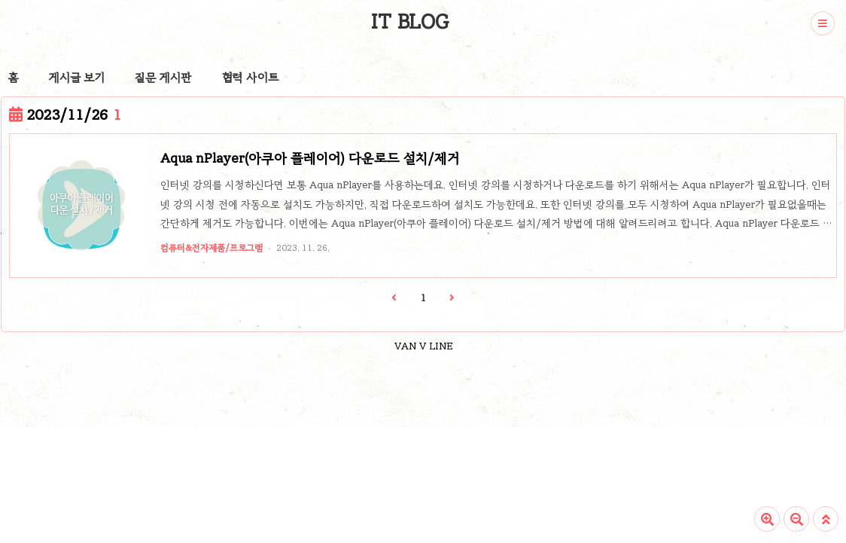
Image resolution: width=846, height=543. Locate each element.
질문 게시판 (163, 77)
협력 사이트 (250, 77)
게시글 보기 (76, 77)
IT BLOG (410, 22)
